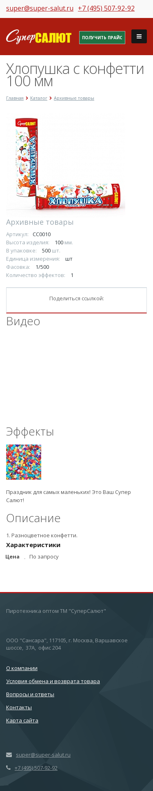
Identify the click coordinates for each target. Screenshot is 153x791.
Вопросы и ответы (30, 694)
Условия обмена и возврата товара (53, 681)
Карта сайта (22, 720)
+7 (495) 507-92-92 (106, 8)
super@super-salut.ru (39, 8)
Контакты (19, 707)
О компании (22, 668)
